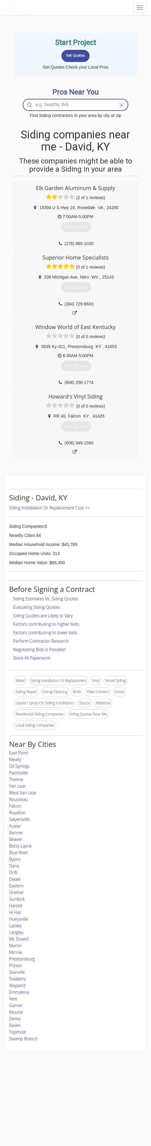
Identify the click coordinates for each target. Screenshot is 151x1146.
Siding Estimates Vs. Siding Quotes (45, 599)
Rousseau (18, 799)
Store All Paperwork (31, 658)
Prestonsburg (22, 959)
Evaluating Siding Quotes (36, 607)
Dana (14, 866)
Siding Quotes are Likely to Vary (43, 615)
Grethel (16, 892)
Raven (15, 1025)
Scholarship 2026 (111, 1089)
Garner (15, 1005)
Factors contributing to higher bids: (46, 624)
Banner (16, 832)
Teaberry (17, 979)
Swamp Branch (23, 1038)
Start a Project (20, 1103)
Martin (15, 945)
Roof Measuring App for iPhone (70, 1110)
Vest (13, 999)
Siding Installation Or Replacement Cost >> (49, 508)
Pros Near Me (20, 1096)
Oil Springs (19, 766)
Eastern (16, 886)
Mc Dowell (19, 939)
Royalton (17, 812)
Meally (15, 759)
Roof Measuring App (60, 1103)
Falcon (15, 806)
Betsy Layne (20, 846)
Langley (16, 932)
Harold (15, 906)
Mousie (16, 1012)
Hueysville (18, 919)
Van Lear (17, 786)
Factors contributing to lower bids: (45, 632)
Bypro (14, 859)
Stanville (17, 972)
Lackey (15, 925)
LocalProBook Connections (119, 1110)
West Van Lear (22, 793)
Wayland (17, 985)
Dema (14, 1019)
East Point (18, 753)
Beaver (15, 839)
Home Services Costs (26, 1089)
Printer (15, 965)
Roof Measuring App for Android (70, 1116)
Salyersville (19, 819)
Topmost (17, 1032)
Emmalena (19, 992)
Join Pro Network (58, 1089)
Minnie (15, 952)
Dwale (15, 879)
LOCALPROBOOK (38, 7)
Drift (13, 872)
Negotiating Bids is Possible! (39, 649)
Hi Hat (15, 912)
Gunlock (17, 899)
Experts (50, 1096)
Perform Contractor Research (41, 641)
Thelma (16, 779)
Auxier (15, 826)
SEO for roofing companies (119, 1116)
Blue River (18, 852)
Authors (103, 1103)
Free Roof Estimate (24, 1110)
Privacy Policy (108, 1096)
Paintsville (18, 773)
